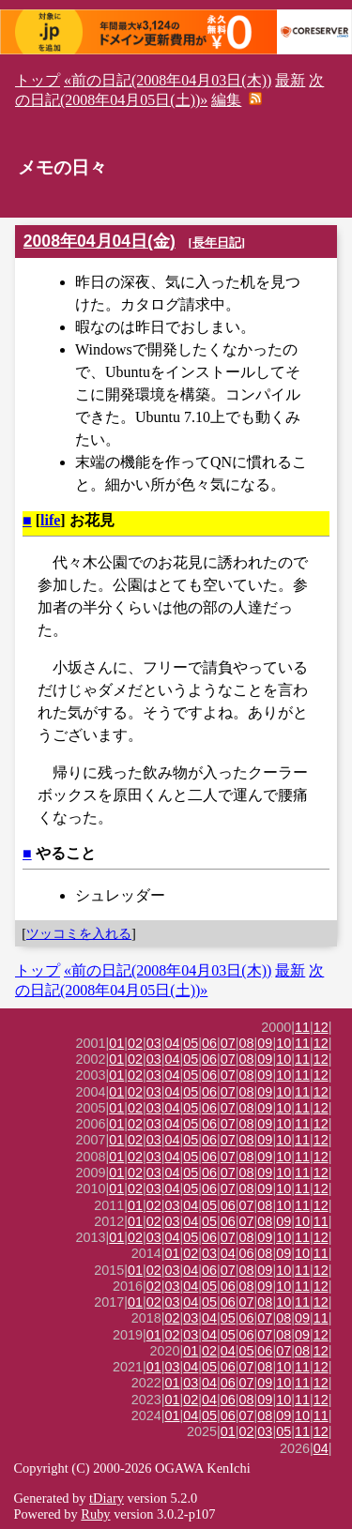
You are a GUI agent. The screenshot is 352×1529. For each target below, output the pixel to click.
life (50, 520)
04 (172, 1043)
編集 (226, 100)
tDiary (106, 1498)
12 (321, 1027)
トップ (37, 80)
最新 (290, 80)
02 (135, 1043)
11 (302, 1027)
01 (116, 1043)
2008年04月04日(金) (99, 241)
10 (283, 1043)
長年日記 (216, 242)
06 (209, 1043)
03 (153, 1043)
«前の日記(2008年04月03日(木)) (167, 80)
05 (190, 1043)
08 (246, 1043)
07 (228, 1043)
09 (264, 1043)
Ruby (95, 1513)
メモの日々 (62, 167)
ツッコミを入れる (78, 933)
